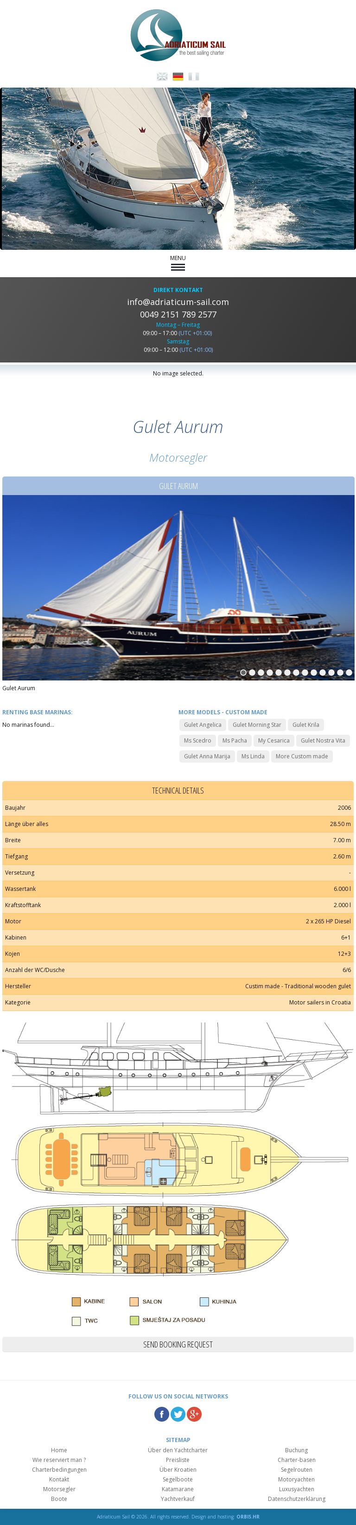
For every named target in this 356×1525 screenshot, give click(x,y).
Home (59, 1450)
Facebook (161, 1414)
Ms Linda (253, 756)
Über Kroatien (178, 1470)
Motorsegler (59, 1489)
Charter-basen (297, 1460)
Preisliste (178, 1460)
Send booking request (178, 1344)
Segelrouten (296, 1470)
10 (322, 672)
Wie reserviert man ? (59, 1460)
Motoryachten (296, 1479)
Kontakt (59, 1479)
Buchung (296, 1450)
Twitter (178, 1414)
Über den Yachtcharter (178, 1450)
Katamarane (178, 1489)
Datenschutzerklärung (296, 1499)
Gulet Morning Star (257, 725)
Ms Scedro (197, 740)
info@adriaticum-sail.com (178, 301)
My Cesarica (274, 740)
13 (349, 672)
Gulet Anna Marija (207, 756)
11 (331, 672)
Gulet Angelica (203, 725)
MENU (178, 262)
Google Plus (194, 1414)
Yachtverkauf (178, 1499)
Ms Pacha (234, 740)
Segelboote (178, 1479)
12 (340, 672)
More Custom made (302, 756)
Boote (59, 1499)
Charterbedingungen (59, 1470)
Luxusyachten (296, 1489)
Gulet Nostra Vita (323, 740)
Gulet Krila (305, 725)
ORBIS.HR (248, 1516)
